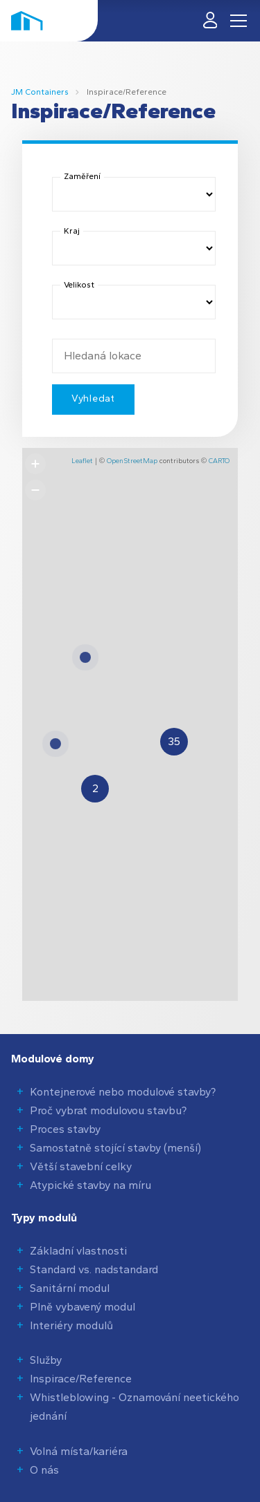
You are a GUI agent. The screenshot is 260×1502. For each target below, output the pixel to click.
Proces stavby (65, 1129)
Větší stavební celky (81, 1166)
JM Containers (40, 92)
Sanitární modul (70, 1288)
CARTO (219, 460)
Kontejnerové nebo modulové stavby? (123, 1091)
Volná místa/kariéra (79, 1451)
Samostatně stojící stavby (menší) (115, 1147)
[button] (95, 788)
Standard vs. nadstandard (94, 1269)
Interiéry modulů (71, 1325)
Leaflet (82, 460)
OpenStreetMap (132, 460)
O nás (44, 1469)
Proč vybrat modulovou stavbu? (108, 1110)
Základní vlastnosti (78, 1250)
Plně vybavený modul (82, 1306)
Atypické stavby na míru (90, 1185)
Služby (46, 1360)
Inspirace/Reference (81, 1378)
